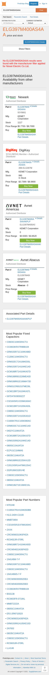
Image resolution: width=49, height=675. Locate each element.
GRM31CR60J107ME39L (18, 386)
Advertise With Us (29, 668)
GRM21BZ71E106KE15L (18, 485)
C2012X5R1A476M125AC (19, 465)
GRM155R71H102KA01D (19, 416)
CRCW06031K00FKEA (17, 618)
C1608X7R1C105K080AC (19, 421)
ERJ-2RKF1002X (15, 614)
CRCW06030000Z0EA (17, 579)
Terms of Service (38, 661)
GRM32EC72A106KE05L (18, 362)
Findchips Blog (23, 4)
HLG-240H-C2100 (15, 515)
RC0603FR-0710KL (16, 599)
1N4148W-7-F (13, 559)
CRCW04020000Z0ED (17, 584)
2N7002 (10, 628)
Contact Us (18, 658)
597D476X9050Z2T (16, 396)
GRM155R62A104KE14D (18, 441)
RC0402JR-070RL (15, 540)
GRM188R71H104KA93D (19, 544)
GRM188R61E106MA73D (19, 381)
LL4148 (10, 648)
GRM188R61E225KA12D (18, 460)
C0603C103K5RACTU (17, 475)
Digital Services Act (12, 664)
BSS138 (11, 594)
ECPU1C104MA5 (15, 450)
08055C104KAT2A (15, 480)
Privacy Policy (25, 661)
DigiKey (25, 153)
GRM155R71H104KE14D (19, 367)
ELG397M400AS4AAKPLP (19, 319)
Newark (25, 98)
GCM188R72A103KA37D (18, 436)
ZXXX (9, 530)
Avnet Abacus (25, 261)
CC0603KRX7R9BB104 (18, 347)
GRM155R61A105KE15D (18, 623)
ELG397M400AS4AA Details (35, 42)
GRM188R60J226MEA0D (19, 376)
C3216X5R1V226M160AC (19, 401)
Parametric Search (11, 661)
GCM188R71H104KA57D (19, 371)
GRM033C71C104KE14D (19, 426)
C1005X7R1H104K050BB (19, 510)
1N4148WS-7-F (14, 574)
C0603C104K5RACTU (17, 342)
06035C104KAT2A (15, 455)
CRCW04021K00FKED (17, 549)
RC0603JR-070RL (15, 643)
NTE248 (11, 505)
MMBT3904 (12, 520)
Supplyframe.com (35, 672)
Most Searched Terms (38, 658)
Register (34, 4)
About (26, 658)
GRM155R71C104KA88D (19, 352)
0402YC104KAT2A (15, 431)
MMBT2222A (13, 604)
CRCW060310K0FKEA (17, 535)
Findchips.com (4, 4)
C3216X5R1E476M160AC (19, 525)
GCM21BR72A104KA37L (18, 391)
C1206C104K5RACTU (17, 357)
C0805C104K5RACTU (17, 411)
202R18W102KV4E (16, 470)
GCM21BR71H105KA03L (18, 406)
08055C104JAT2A (15, 446)
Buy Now (26, 131)
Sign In (44, 4)
